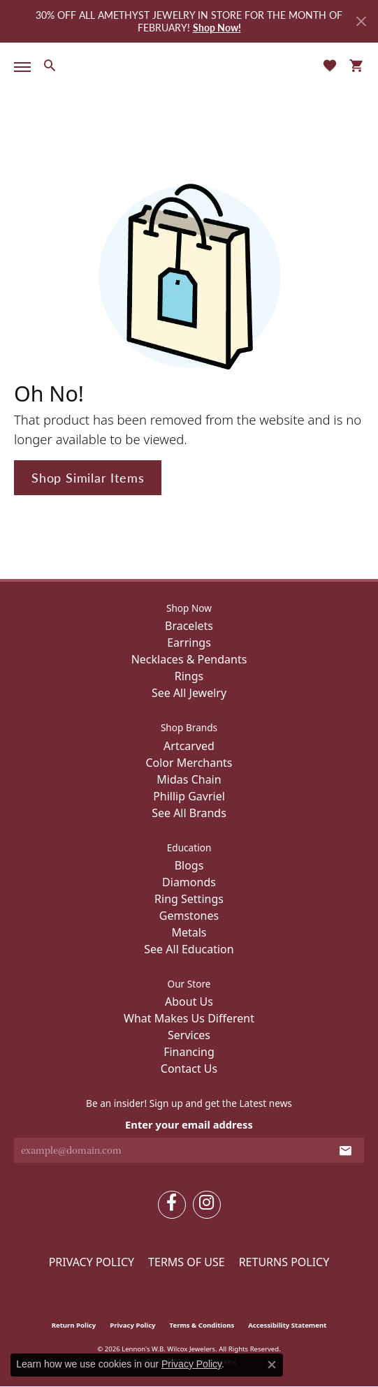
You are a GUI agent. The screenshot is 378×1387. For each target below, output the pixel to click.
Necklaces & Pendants (189, 659)
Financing (189, 1051)
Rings (189, 676)
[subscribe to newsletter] (345, 1150)
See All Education (188, 949)
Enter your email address (189, 1124)
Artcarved (189, 746)
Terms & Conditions (202, 1325)
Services (189, 1035)
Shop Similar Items (87, 477)
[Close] (361, 21)
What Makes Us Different (189, 1018)
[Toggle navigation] (19, 67)
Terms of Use (186, 1262)
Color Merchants (188, 762)
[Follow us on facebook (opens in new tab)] (172, 1205)
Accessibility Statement (287, 1325)
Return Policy (74, 1325)
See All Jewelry (189, 692)
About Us (189, 1001)
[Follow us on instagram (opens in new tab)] (207, 1205)
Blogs (189, 865)
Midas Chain (189, 779)
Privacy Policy (91, 1262)
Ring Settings (189, 899)
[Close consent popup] (272, 1364)
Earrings (189, 642)
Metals (188, 932)
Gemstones (189, 915)
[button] (49, 65)
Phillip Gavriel (189, 796)
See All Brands (189, 813)
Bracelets (189, 625)
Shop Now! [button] (217, 27)
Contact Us (189, 1068)
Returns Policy (284, 1262)
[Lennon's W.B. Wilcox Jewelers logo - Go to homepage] (189, 65)
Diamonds (189, 882)
